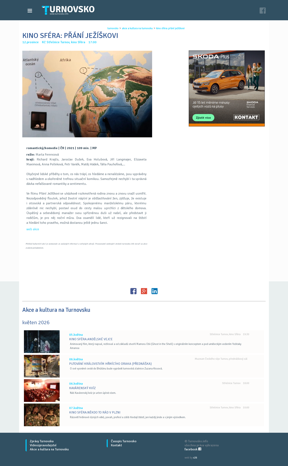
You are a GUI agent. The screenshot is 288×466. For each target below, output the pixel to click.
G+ (144, 291)
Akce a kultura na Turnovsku (49, 449)
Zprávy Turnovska (42, 441)
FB (133, 291)
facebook (193, 449)
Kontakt (116, 445)
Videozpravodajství (43, 445)
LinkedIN (154, 291)
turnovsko (112, 28)
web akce (32, 229)
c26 (195, 457)
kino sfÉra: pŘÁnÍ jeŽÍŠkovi (170, 28)
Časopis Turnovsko (123, 441)
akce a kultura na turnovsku (137, 28)
